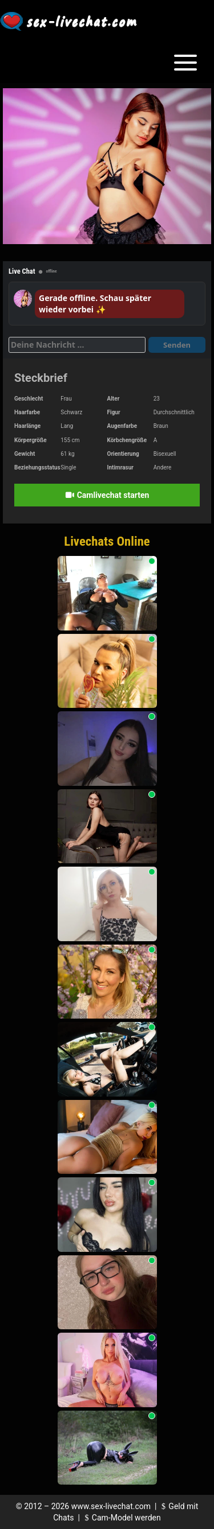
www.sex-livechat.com (111, 1506)
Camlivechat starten (107, 495)
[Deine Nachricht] (77, 345)
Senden (177, 345)
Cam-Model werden (121, 1517)
